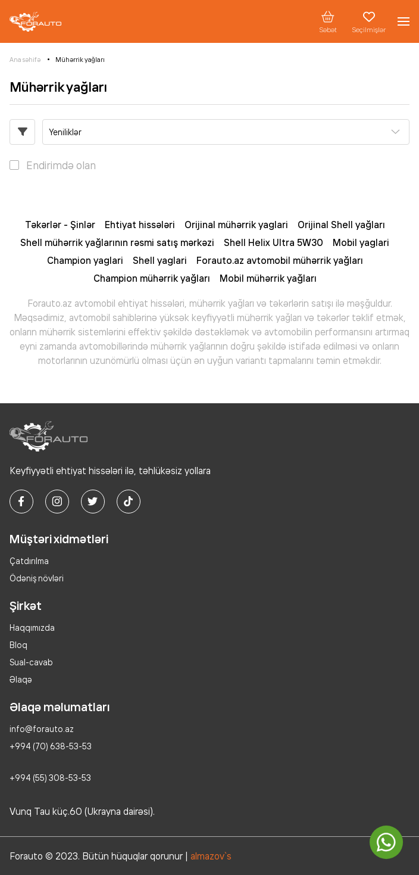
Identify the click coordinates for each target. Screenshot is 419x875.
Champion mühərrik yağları (151, 278)
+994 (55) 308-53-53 (50, 778)
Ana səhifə (25, 59)
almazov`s (211, 856)
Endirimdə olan (61, 165)
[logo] (35, 22)
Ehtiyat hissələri (140, 225)
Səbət (328, 21)
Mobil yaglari (361, 242)
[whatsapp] (386, 842)
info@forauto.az (42, 729)
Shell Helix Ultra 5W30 (273, 242)
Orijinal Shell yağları (341, 225)
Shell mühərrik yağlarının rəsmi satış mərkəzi (117, 242)
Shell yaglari (160, 260)
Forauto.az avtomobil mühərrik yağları (279, 260)
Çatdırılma (29, 561)
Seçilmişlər (369, 21)
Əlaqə (21, 679)
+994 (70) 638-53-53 (51, 746)
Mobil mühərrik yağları (268, 278)
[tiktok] (128, 501)
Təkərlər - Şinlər (60, 225)
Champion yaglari (85, 260)
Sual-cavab (31, 662)
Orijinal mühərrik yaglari (236, 225)
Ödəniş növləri (37, 578)
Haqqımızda (32, 627)
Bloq (18, 645)
